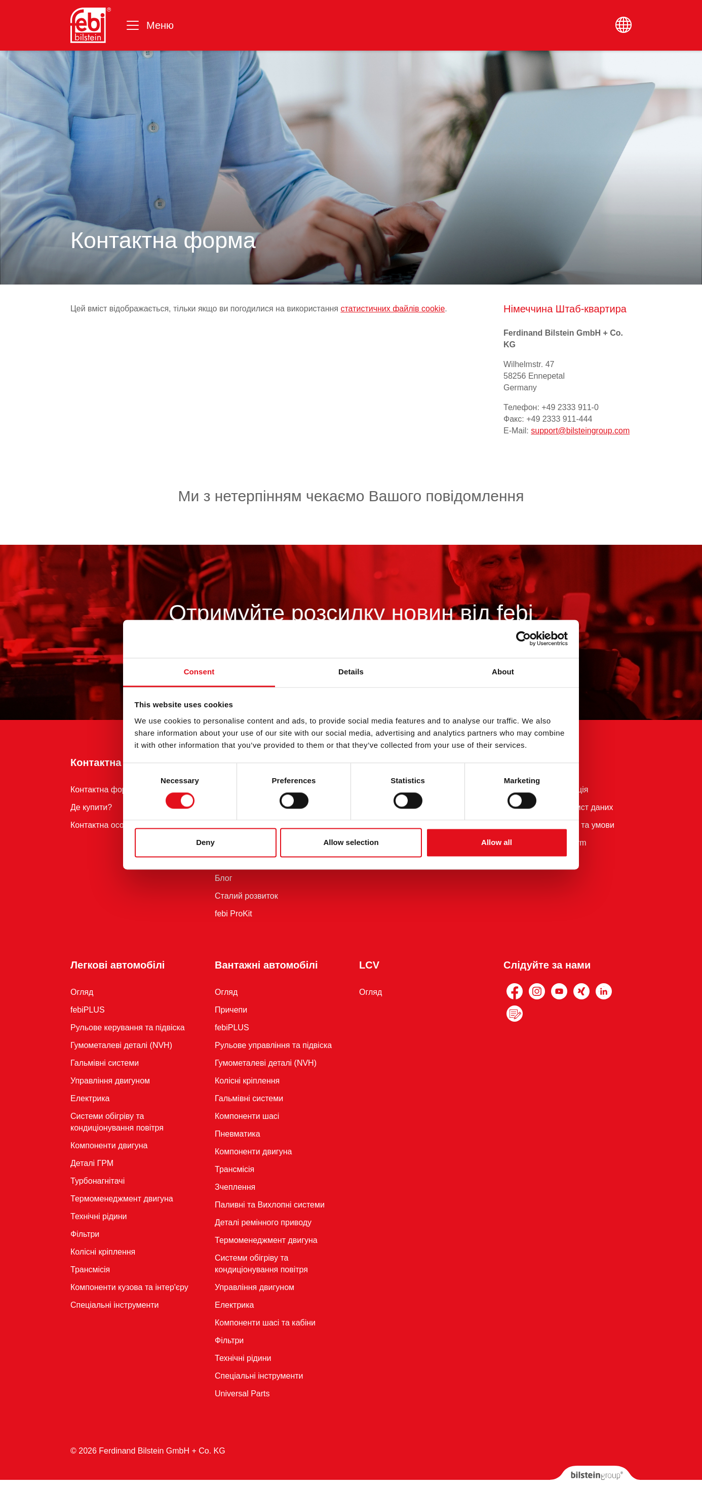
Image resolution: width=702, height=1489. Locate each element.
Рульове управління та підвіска (273, 1045)
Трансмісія (90, 1269)
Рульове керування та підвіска (127, 1027)
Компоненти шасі (247, 1116)
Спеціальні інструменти (114, 1305)
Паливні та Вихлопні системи (270, 1204)
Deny (205, 842)
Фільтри (84, 1234)
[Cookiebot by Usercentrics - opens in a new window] (523, 638)
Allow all (496, 842)
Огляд (81, 992)
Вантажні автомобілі (266, 965)
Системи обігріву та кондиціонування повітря (117, 1122)
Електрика (90, 1098)
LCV (369, 965)
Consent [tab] (199, 671)
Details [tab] (351, 671)
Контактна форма (114, 762)
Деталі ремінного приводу (263, 1222)
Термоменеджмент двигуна (121, 1198)
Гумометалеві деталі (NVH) (121, 1045)
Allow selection (350, 842)
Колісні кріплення (102, 1251)
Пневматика (237, 1134)
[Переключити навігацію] (149, 25)
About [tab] (503, 671)
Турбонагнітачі (97, 1181)
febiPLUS (87, 1009)
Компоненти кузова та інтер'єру (129, 1287)
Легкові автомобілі (117, 965)
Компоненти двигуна (108, 1145)
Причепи (231, 1009)
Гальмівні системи (104, 1063)
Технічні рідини (98, 1216)
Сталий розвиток (246, 896)
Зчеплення (235, 1187)
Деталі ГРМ (91, 1163)
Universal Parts (242, 1393)
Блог (223, 878)
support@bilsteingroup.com (580, 430)
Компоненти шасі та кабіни (265, 1322)
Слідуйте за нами (547, 965)
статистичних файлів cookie (392, 308)
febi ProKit (233, 913)
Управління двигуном (110, 1080)
